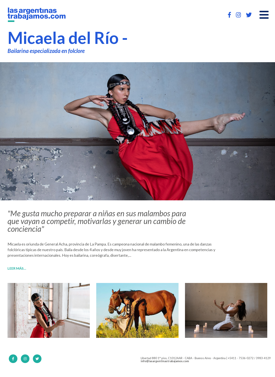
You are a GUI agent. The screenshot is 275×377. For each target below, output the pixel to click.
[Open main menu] (264, 15)
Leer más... (17, 268)
